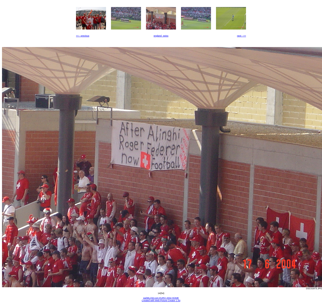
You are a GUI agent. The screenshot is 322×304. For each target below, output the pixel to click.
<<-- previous (82, 36)
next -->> (241, 36)
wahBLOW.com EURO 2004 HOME (161, 298)
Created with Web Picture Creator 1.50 (161, 300)
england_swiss (161, 36)
